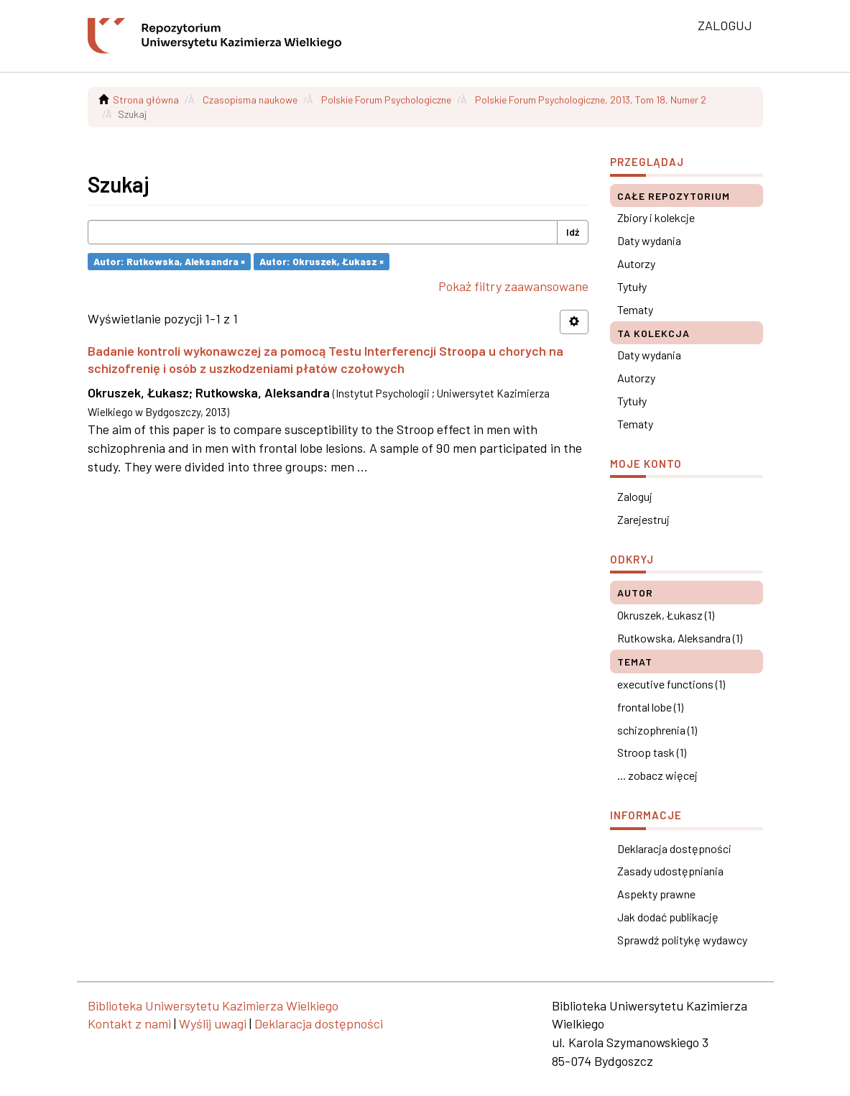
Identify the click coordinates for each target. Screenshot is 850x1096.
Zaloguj (634, 496)
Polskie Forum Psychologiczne (386, 99)
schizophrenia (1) (657, 730)
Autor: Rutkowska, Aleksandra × (169, 261)
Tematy (635, 309)
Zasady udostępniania (670, 871)
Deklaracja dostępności (674, 848)
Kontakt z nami (129, 1023)
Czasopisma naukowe (250, 99)
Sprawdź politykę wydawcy (682, 940)
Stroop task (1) (651, 752)
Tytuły (632, 286)
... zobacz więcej (657, 775)
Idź (572, 232)
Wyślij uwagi (212, 1023)
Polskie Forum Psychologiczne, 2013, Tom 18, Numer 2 (590, 99)
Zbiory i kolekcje (656, 217)
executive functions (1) (671, 684)
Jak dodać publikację (668, 917)
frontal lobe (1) (650, 707)
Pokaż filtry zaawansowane (513, 286)
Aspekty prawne (656, 894)
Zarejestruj (643, 519)
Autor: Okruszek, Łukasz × (321, 261)
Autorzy (636, 263)
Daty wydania (649, 240)
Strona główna (146, 99)
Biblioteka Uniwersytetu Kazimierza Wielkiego (213, 1005)
